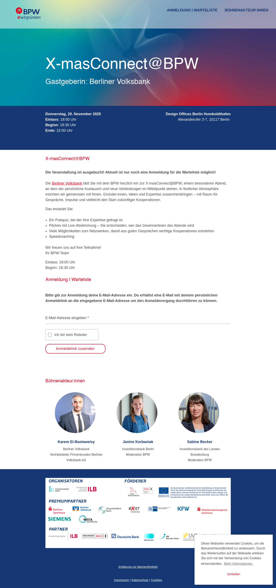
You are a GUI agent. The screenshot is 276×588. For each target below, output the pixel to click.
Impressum (121, 580)
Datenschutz (140, 580)
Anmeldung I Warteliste (192, 10)
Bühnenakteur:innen (246, 10)
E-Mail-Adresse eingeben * (67, 318)
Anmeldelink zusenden (75, 349)
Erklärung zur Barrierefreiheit (138, 566)
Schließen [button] (233, 574)
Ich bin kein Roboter (70, 335)
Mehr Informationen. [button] (238, 563)
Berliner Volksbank (67, 183)
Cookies (156, 580)
